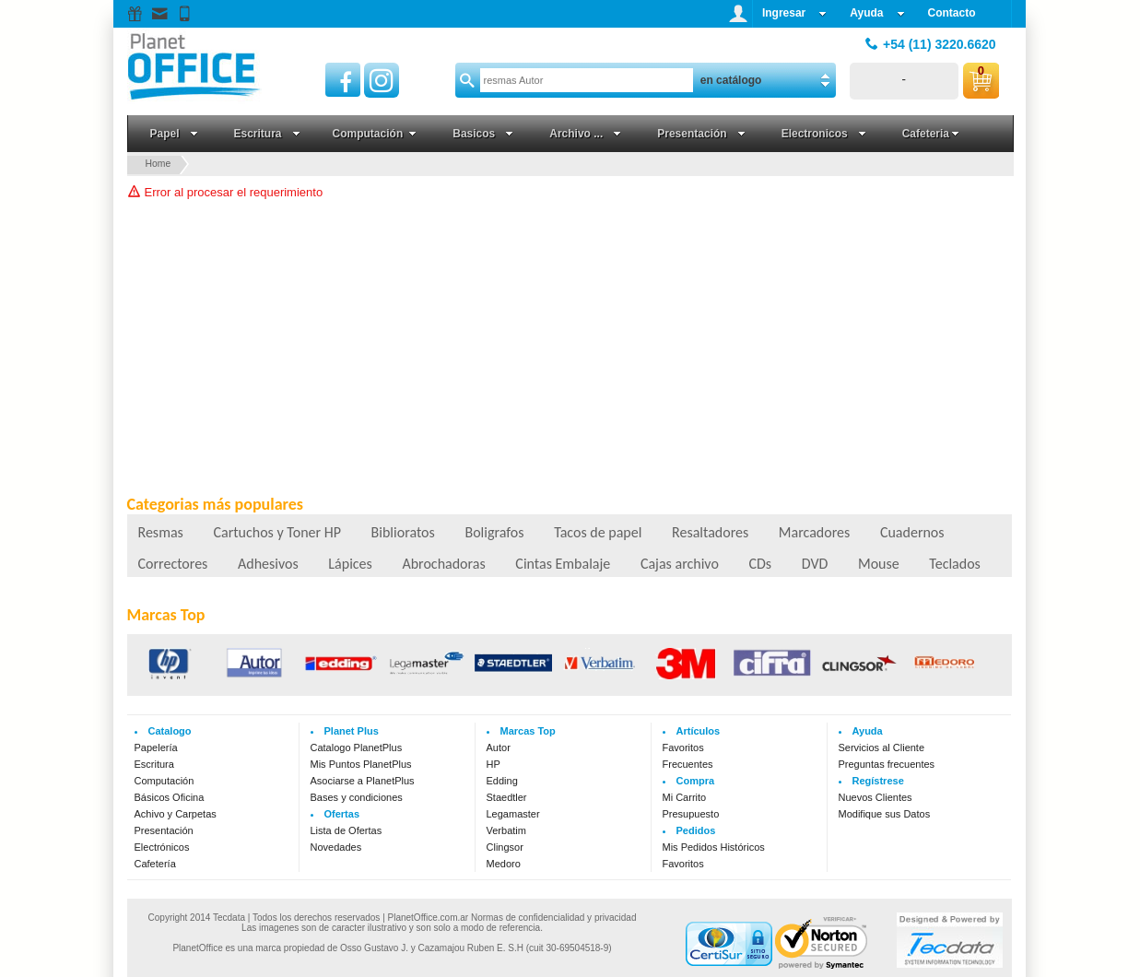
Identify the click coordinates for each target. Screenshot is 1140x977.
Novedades (336, 847)
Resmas (160, 532)
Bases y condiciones (357, 797)
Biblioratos (403, 532)
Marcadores (814, 532)
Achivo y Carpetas (176, 813)
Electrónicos (162, 847)
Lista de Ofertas (346, 830)
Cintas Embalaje (562, 563)
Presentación (164, 830)
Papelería (156, 747)
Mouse (878, 563)
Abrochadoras (443, 563)
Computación (164, 780)
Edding (502, 780)
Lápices (349, 563)
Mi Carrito (685, 797)
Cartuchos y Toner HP (277, 532)
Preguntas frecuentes (887, 764)
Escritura (154, 764)
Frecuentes (688, 764)
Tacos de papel (597, 532)
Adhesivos (268, 563)
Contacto (952, 12)
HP (493, 764)
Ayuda (877, 12)
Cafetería (155, 863)
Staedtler (507, 797)
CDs (759, 563)
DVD (815, 563)
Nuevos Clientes (875, 797)
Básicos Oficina (170, 797)
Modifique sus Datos (885, 813)
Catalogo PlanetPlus (357, 747)
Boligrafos (493, 532)
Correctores (173, 563)
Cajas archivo (680, 563)
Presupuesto (691, 813)
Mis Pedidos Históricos (714, 847)
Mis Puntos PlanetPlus (361, 764)
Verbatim (506, 830)
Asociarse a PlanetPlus (363, 780)
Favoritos (683, 747)
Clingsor (505, 847)
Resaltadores (710, 532)
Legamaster (513, 813)
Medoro (504, 863)
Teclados (955, 563)
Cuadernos (912, 532)
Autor (499, 747)
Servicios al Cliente (882, 747)
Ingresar (794, 12)
